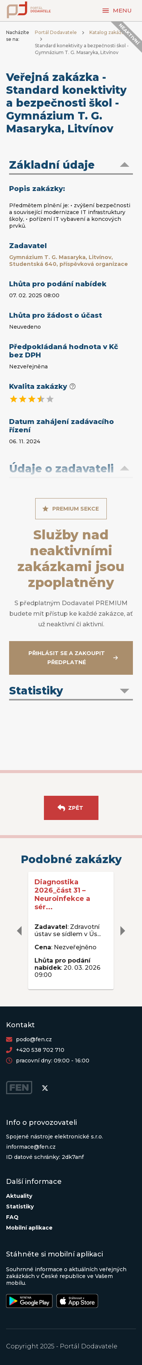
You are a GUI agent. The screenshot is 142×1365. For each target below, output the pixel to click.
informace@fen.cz (31, 1146)
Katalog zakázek (108, 32)
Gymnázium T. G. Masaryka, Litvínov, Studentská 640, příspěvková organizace (68, 260)
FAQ (12, 1217)
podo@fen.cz (34, 1039)
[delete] (20, 931)
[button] (71, 166)
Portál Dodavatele (56, 32)
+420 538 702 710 (40, 1050)
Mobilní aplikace (29, 1227)
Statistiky (20, 1206)
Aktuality (19, 1196)
